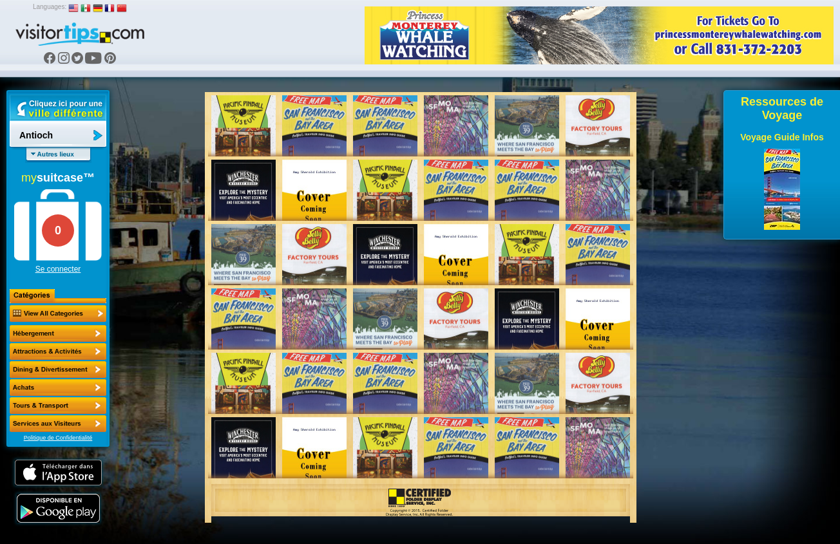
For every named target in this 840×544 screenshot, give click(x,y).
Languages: (49, 6)
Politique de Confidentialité (58, 438)
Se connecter (58, 269)
